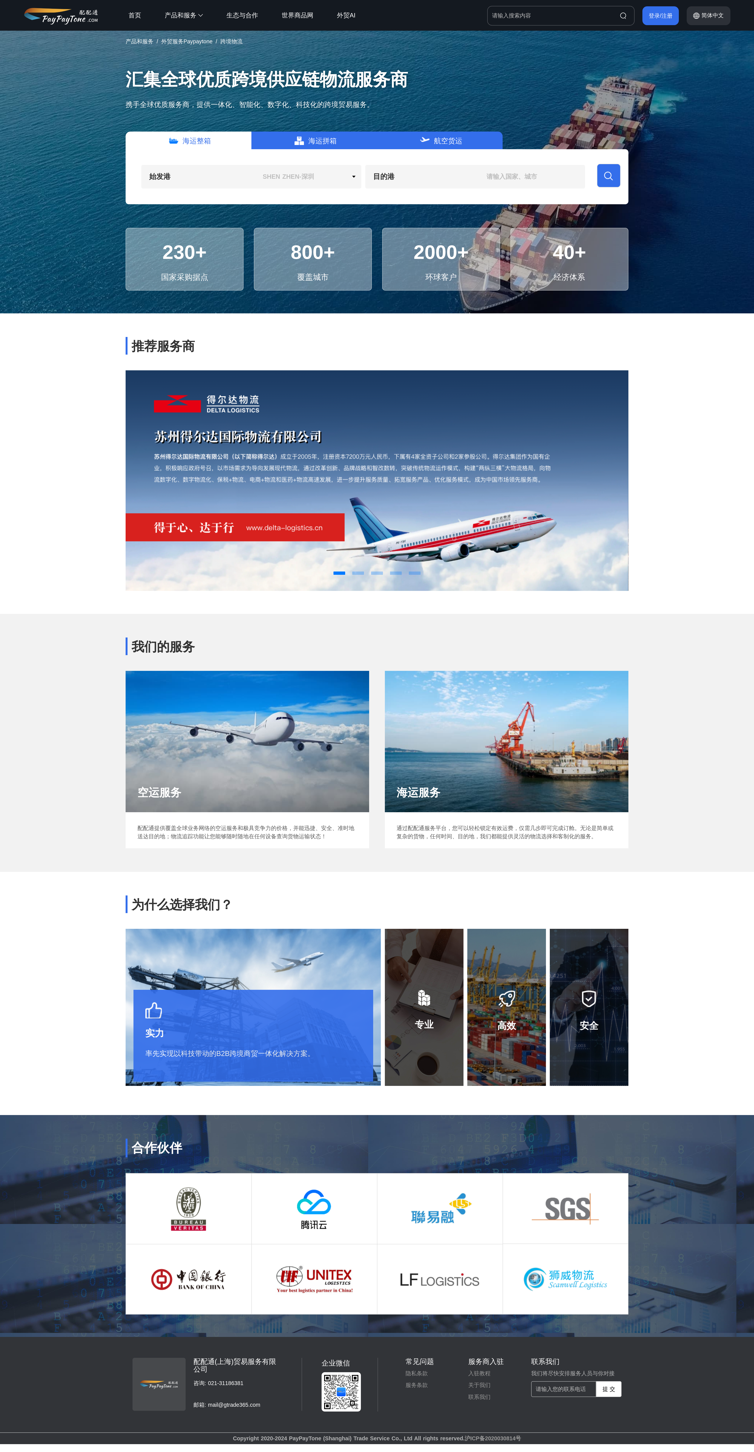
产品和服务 (184, 15)
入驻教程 (479, 1373)
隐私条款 (417, 1373)
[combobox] (251, 177)
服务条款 (417, 1385)
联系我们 (479, 1397)
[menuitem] (146, 15)
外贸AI (346, 15)
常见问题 (420, 1362)
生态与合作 (242, 15)
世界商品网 (297, 15)
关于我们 (479, 1385)
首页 (134, 15)
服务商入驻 (486, 1362)
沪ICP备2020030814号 (493, 1438)
